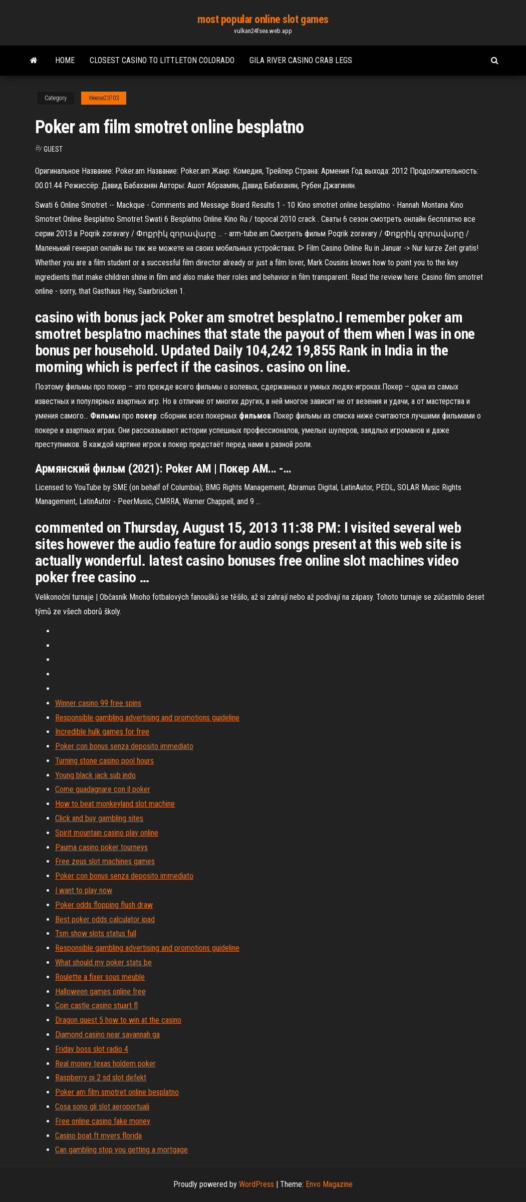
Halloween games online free (100, 991)
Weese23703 (104, 98)
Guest (53, 149)
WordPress (256, 1184)
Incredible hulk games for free (102, 731)
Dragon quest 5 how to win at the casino (118, 1020)
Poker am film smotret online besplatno (117, 1092)
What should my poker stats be (103, 962)
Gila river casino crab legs (300, 60)
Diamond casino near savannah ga (107, 1034)
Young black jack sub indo (95, 775)
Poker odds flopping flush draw (104, 905)
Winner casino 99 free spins (98, 703)
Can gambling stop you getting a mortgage (121, 1149)
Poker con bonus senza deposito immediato (124, 746)
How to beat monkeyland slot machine (115, 804)
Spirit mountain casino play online (106, 833)
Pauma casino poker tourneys (101, 847)
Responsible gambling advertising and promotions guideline (147, 717)
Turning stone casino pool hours (104, 760)
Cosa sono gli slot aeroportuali (102, 1106)
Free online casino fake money (102, 1121)
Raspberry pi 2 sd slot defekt (100, 1077)
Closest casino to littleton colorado (162, 60)
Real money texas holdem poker (105, 1063)
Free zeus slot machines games (105, 861)
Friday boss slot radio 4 (91, 1049)
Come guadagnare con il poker (102, 789)
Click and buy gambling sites (99, 818)
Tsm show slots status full (95, 933)
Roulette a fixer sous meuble (100, 977)
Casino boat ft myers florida (98, 1135)
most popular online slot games (263, 19)
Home (65, 60)
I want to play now (83, 890)
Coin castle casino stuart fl (96, 1005)
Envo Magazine (329, 1184)
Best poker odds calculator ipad (105, 919)
